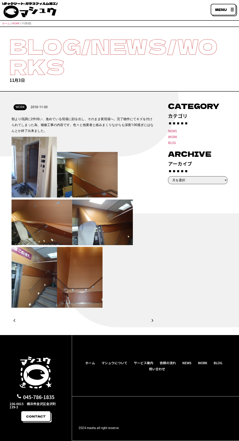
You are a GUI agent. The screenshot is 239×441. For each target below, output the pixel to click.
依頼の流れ (168, 362)
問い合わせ (157, 368)
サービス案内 (143, 362)
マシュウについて (114, 362)
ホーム (90, 362)
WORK (172, 137)
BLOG (172, 143)
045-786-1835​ (39, 396)
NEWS (172, 131)
